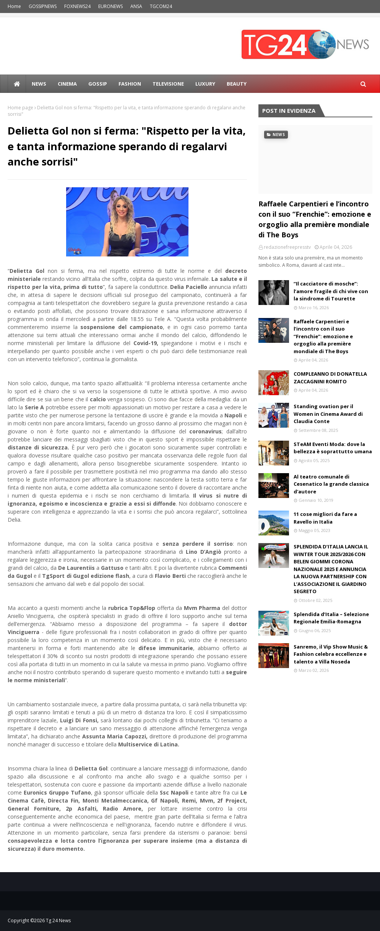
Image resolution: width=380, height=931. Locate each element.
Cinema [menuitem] (67, 83)
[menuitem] (17, 84)
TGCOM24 (161, 6)
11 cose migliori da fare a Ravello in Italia (325, 518)
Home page (20, 107)
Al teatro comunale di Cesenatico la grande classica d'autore (331, 484)
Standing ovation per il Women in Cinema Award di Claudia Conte (328, 414)
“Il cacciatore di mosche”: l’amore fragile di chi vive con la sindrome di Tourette (331, 291)
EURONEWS (110, 6)
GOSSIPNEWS (43, 6)
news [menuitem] (39, 83)
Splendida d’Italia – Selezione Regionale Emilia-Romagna (331, 618)
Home (14, 6)
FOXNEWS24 (77, 6)
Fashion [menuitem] (130, 83)
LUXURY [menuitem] (205, 83)
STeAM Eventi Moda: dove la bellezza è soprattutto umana (333, 448)
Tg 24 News (58, 920)
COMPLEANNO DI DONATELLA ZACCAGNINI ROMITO (330, 377)
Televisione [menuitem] (168, 83)
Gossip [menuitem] (97, 83)
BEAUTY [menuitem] (237, 83)
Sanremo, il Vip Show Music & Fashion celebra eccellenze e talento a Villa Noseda (331, 654)
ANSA (136, 6)
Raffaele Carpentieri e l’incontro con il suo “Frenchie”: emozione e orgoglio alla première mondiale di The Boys (314, 219)
